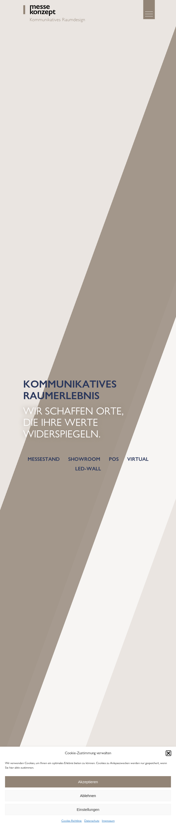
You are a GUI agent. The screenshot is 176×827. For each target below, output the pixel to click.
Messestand (44, 459)
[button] (168, 753)
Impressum (108, 820)
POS (114, 459)
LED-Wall (88, 469)
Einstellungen (88, 809)
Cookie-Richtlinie (71, 820)
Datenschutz (91, 820)
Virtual (138, 459)
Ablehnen (88, 796)
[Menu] (149, 14)
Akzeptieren (88, 782)
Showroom (84, 459)
